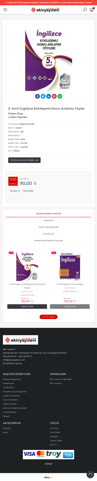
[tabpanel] (48, 58)
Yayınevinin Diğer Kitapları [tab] (48, 241)
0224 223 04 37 (10, 356)
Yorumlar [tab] (48, 234)
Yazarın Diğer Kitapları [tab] (48, 214)
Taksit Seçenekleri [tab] (48, 227)
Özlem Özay (27, 291)
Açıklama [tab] (48, 220)
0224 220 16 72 (25, 356)
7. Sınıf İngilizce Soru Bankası (69, 284)
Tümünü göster (48, 317)
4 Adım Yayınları (27, 295)
